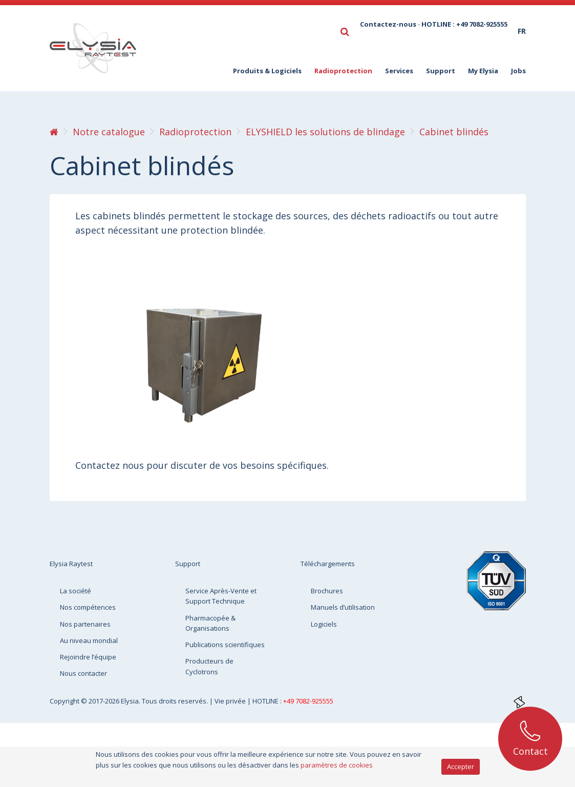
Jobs (518, 70)
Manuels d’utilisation (343, 607)
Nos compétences (88, 607)
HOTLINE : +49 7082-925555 (464, 24)
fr (522, 31)
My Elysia (483, 70)
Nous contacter (83, 673)
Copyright (65, 701)
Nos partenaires (85, 624)
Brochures (327, 590)
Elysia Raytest (71, 563)
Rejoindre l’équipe (88, 656)
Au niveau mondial (89, 640)
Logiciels (324, 624)
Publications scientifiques (225, 644)
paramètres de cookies (337, 765)
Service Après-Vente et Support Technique (221, 596)
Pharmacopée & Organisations (210, 623)
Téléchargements (328, 563)
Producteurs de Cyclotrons (209, 666)
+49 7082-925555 (308, 701)
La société (75, 590)
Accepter (460, 766)
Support (440, 70)
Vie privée (231, 701)
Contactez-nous (388, 24)
